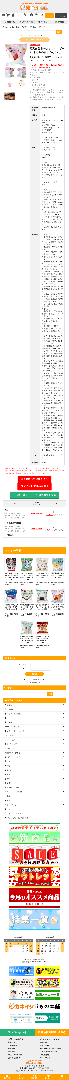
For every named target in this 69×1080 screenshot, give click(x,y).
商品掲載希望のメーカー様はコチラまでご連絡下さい (61, 16)
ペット (9, 810)
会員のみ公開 (36, 514)
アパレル (10, 771)
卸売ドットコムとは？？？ (49, 16)
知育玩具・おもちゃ (14, 753)
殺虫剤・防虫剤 (12, 788)
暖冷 (8, 775)
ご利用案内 (12, 1046)
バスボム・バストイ (37, 27)
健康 (8, 784)
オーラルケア (11, 745)
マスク (9, 719)
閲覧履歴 (34, 1077)
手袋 (8, 779)
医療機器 (10, 710)
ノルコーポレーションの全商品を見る (34, 495)
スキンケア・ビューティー (17, 732)
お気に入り (21, 1077)
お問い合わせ (17, 1033)
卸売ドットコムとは (16, 1043)
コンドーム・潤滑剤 (15, 792)
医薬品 (9, 706)
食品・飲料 (10, 749)
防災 (9, 797)
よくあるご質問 (14, 1059)
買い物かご (48, 1077)
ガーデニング (11, 805)
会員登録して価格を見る (34, 479)
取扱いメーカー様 (15, 1055)
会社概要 (43, 1043)
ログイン (49, 515)
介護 (8, 762)
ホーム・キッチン (14, 727)
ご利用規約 (44, 1055)
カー (8, 801)
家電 (8, 766)
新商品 (59, 22)
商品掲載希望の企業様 (52, 1033)
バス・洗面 (14, 27)
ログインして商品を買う (35, 486)
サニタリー (10, 736)
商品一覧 (9, 22)
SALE (42, 22)
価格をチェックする (34, 40)
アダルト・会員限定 (15, 814)
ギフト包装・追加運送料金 (17, 818)
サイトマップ (45, 1059)
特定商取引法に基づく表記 (50, 1049)
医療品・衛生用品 (13, 714)
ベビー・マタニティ (14, 758)
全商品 (5, 27)
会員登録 (11, 1049)
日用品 (9, 723)
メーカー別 (26, 22)
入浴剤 (24, 27)
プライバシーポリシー (48, 1052)
